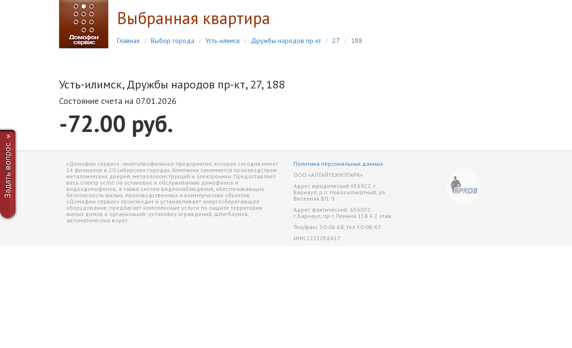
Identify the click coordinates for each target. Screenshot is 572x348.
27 (336, 40)
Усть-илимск (222, 40)
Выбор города (172, 40)
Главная (128, 40)
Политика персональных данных (338, 163)
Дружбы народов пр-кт (286, 40)
